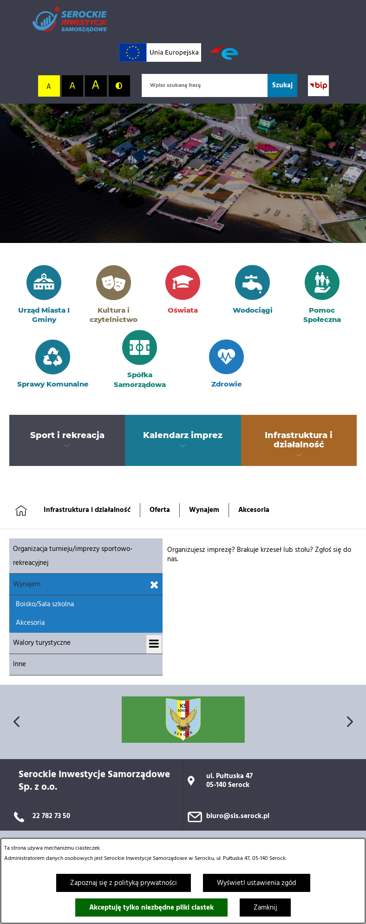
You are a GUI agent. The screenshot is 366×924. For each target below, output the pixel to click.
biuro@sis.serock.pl (237, 816)
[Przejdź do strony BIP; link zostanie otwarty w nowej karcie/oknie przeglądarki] (318, 85)
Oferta (160, 510)
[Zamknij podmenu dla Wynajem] (154, 585)
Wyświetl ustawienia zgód (256, 883)
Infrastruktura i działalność (87, 510)
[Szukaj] (282, 85)
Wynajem (204, 510)
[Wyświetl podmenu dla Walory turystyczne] (154, 644)
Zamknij (265, 907)
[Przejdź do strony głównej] (69, 20)
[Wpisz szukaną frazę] (205, 85)
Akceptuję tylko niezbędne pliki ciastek (151, 907)
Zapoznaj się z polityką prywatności (123, 883)
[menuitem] (67, 436)
